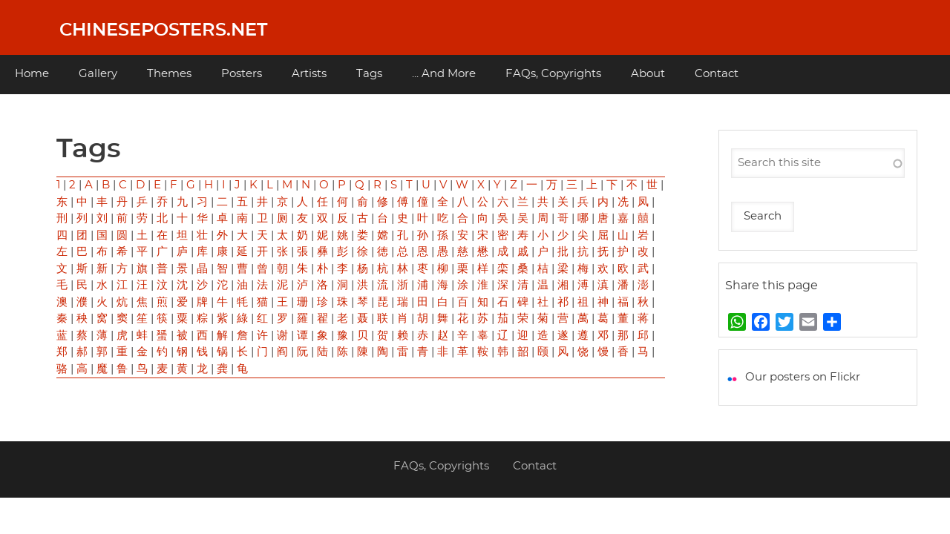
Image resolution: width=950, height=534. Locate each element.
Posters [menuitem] (241, 73)
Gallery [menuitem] (98, 73)
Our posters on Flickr (802, 377)
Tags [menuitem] (369, 73)
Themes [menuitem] (169, 73)
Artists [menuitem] (309, 73)
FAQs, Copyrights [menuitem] (553, 73)
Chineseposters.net (163, 30)
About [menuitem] (648, 73)
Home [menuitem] (32, 73)
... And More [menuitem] (444, 73)
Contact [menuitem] (716, 73)
